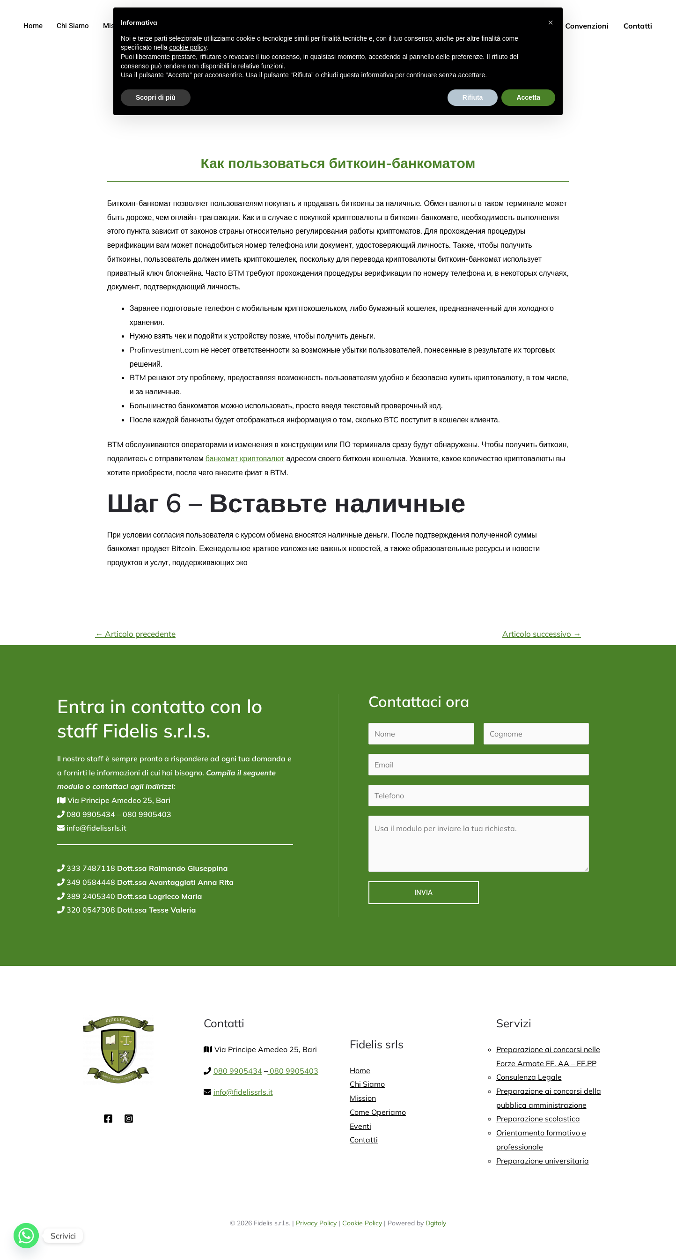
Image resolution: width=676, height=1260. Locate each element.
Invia (423, 892)
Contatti (638, 25)
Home (33, 26)
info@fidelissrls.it (95, 828)
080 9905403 (146, 814)
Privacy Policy (316, 1223)
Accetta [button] (528, 97)
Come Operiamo (378, 1112)
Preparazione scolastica (538, 1118)
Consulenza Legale (529, 1077)
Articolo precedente (135, 634)
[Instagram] (128, 1118)
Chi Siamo (73, 26)
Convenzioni (586, 25)
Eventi (360, 1126)
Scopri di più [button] (156, 97)
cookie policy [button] (187, 47)
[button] (550, 22)
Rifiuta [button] (473, 97)
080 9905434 (90, 814)
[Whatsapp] (26, 1235)
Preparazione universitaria (542, 1160)
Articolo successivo (541, 634)
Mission (363, 1098)
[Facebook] (108, 1118)
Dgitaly (436, 1223)
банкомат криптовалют (245, 458)
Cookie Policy (362, 1223)
